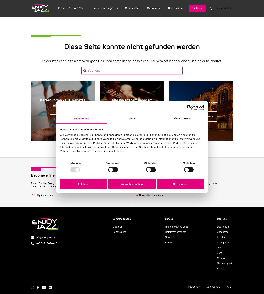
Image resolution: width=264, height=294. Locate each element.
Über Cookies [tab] (182, 118)
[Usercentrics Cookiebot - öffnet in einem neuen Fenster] (189, 107)
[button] (210, 8)
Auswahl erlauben (132, 184)
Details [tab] (132, 118)
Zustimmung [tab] (81, 118)
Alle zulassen (180, 184)
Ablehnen (83, 184)
